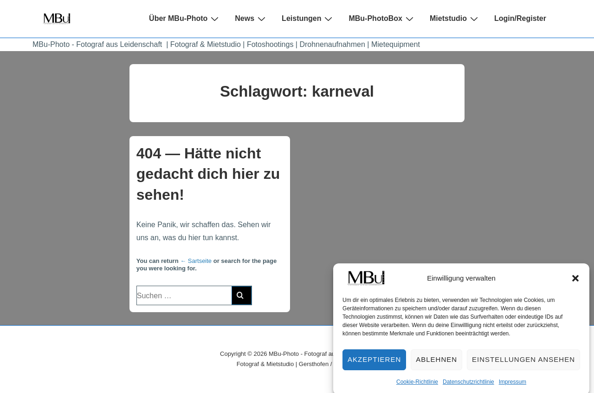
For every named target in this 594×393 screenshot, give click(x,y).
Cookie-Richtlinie (417, 385)
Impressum (512, 385)
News (251, 18)
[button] (575, 282)
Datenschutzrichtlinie (468, 385)
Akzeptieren (374, 363)
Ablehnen (436, 363)
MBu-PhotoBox (382, 18)
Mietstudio (455, 18)
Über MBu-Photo (185, 18)
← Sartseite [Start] (196, 260)
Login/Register (520, 18)
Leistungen (308, 18)
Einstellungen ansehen (523, 363)
